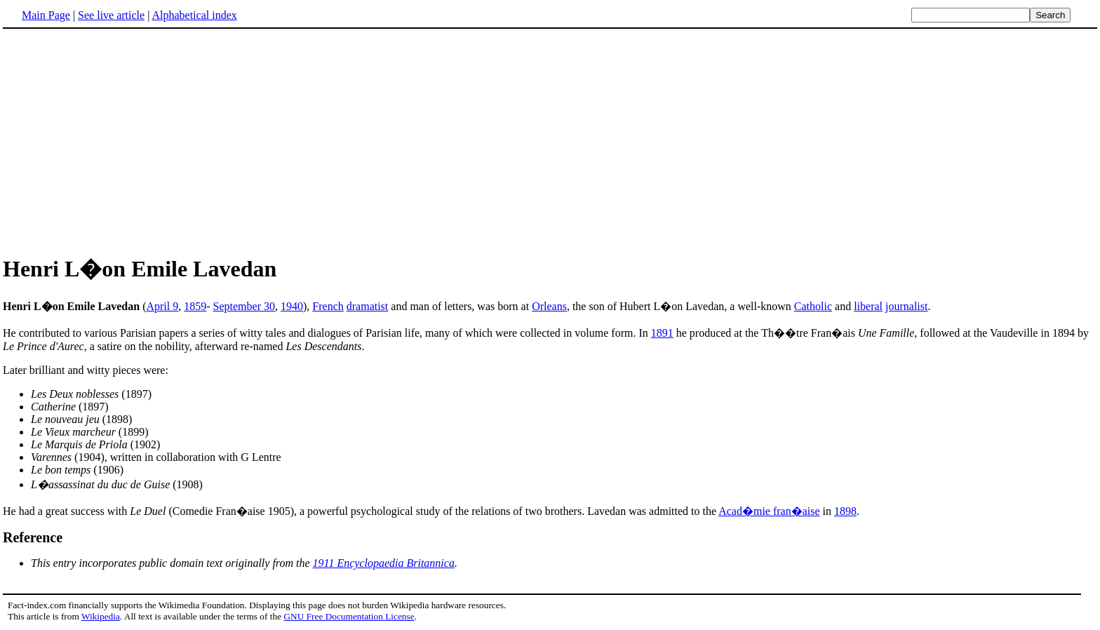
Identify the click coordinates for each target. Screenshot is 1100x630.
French (327, 306)
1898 (845, 511)
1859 (195, 306)
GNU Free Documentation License (348, 616)
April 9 (162, 306)
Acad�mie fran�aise (768, 511)
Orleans (549, 306)
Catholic (813, 306)
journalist (906, 306)
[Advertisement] (550, 139)
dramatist (368, 306)
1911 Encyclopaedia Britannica (384, 563)
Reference (32, 537)
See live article (111, 15)
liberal (868, 306)
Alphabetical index (194, 15)
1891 (662, 333)
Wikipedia (100, 616)
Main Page (46, 15)
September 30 (244, 306)
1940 (292, 306)
